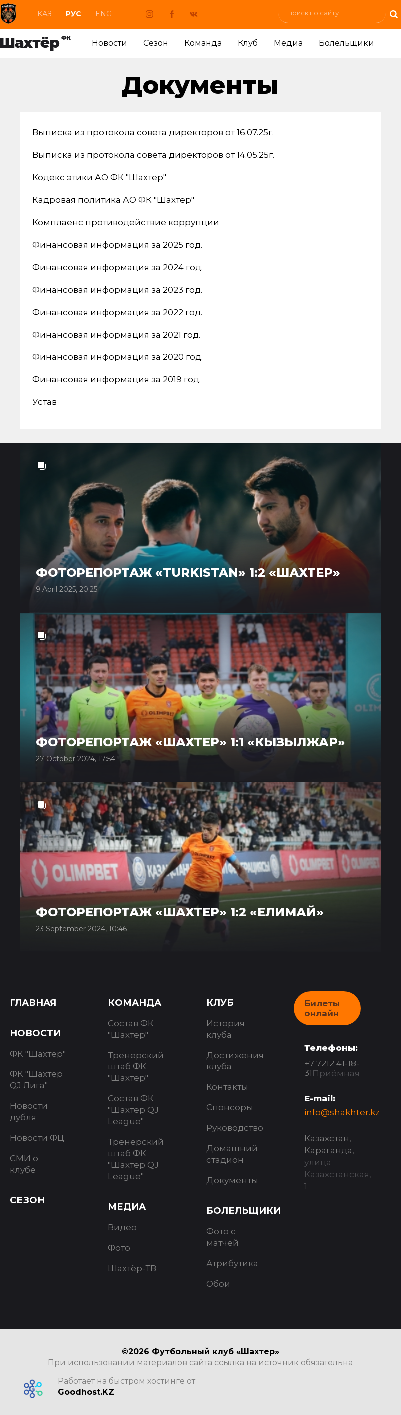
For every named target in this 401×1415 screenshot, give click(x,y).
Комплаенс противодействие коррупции (126, 222)
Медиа (288, 43)
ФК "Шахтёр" (38, 1054)
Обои (218, 1284)
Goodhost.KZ (86, 1392)
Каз (45, 13)
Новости (110, 43)
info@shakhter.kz (342, 1112)
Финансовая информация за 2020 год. (117, 357)
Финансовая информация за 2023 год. (117, 290)
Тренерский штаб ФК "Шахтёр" (136, 1066)
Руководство (235, 1128)
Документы (232, 1180)
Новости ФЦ (37, 1138)
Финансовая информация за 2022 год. (117, 312)
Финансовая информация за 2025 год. (117, 245)
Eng (104, 13)
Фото (119, 1248)
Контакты (227, 1087)
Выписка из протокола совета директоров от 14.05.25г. (153, 155)
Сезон (156, 43)
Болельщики (346, 43)
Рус (74, 13)
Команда (203, 43)
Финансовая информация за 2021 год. (116, 335)
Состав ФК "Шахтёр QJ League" (133, 1109)
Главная (33, 1002)
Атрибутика (232, 1263)
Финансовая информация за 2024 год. (117, 267)
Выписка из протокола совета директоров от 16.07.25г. (153, 132)
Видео (122, 1227)
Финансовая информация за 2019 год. (116, 379)
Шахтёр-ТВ (132, 1268)
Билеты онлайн (322, 1008)
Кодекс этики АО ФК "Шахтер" (99, 177)
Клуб (248, 43)
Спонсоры (230, 1107)
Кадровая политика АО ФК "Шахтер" (113, 200)
